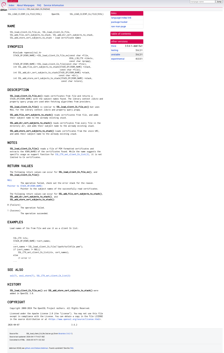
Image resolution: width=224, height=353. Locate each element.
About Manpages (25, 5)
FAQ (39, 5)
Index (11, 5)
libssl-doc (22, 9)
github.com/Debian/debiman (36, 348)
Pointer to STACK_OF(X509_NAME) (24, 186)
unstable (13, 9)
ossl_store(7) (26, 275)
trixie (113, 46)
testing (114, 50)
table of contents (121, 33)
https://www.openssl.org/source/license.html (74, 319)
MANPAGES (12, 1)
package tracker (119, 22)
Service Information (54, 5)
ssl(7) (13, 275)
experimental (117, 58)
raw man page (118, 26)
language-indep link (121, 17)
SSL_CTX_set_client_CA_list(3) (72, 154)
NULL (9, 180)
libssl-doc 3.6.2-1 (65, 334)
